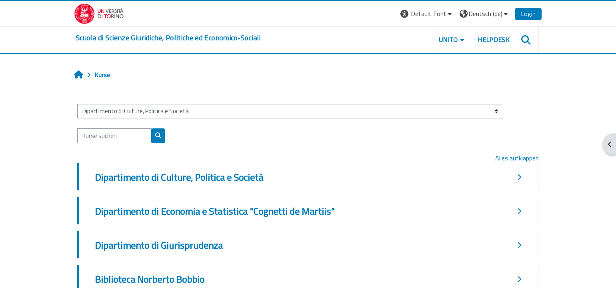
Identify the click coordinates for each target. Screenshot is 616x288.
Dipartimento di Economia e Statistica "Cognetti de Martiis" (214, 211)
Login (528, 13)
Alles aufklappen (517, 158)
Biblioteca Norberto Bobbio (149, 279)
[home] (168, 38)
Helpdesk (494, 39)
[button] (427, 14)
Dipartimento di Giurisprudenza (159, 245)
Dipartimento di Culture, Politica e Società (179, 177)
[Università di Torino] (99, 13)
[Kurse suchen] (114, 135)
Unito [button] (448, 39)
